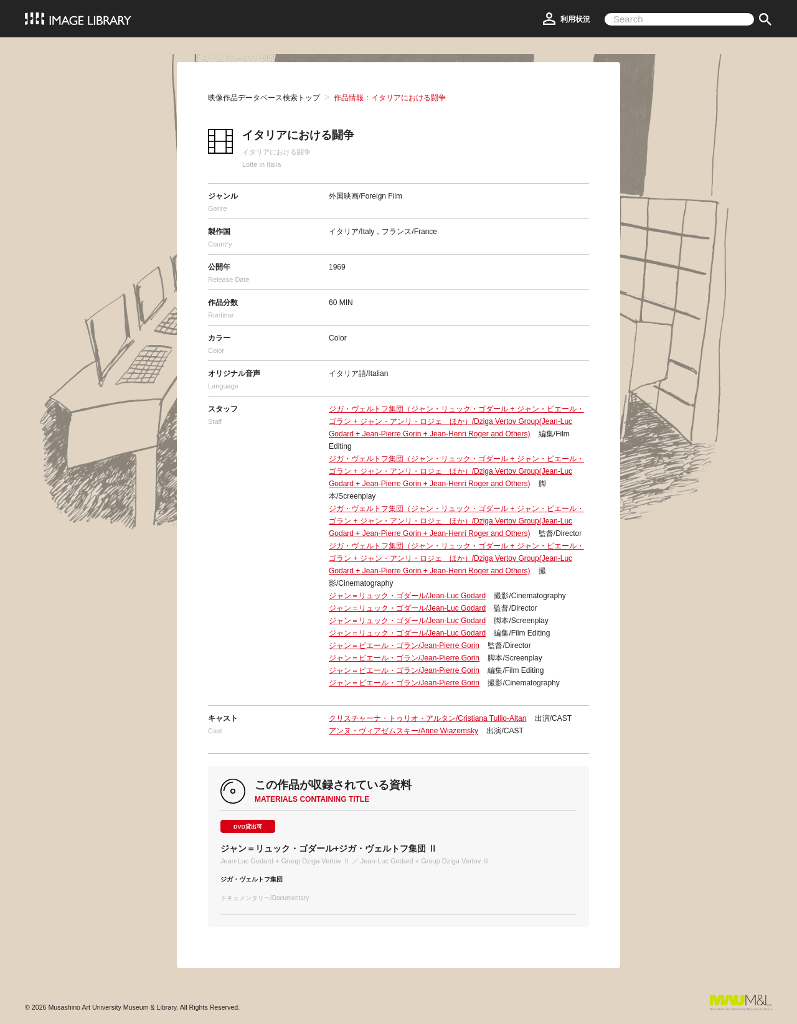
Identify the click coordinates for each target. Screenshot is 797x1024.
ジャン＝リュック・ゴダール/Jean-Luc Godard (407, 595)
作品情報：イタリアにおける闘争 (390, 97)
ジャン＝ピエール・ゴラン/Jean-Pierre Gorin (404, 645)
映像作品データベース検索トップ (264, 97)
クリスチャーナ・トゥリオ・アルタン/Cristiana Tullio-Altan (427, 718)
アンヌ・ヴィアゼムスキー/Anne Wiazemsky (403, 730)
